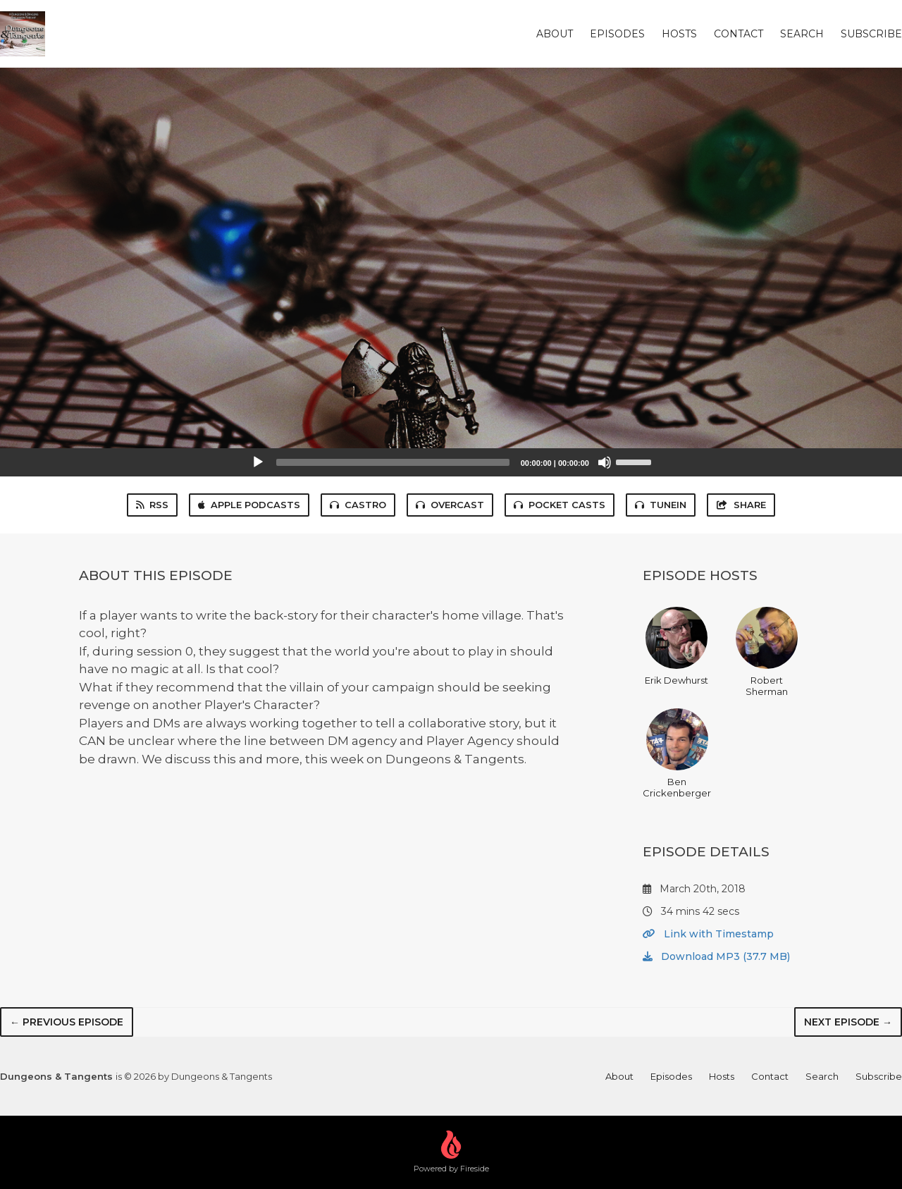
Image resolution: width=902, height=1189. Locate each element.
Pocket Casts (559, 504)
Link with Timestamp (708, 934)
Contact (738, 33)
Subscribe (871, 33)
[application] (451, 462)
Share (740, 504)
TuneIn (660, 504)
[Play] (258, 462)
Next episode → (848, 1022)
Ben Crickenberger (677, 753)
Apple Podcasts (249, 504)
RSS (152, 504)
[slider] (392, 462)
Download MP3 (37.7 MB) (716, 956)
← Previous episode (66, 1022)
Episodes (617, 33)
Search (802, 33)
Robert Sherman (767, 652)
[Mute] (605, 462)
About (554, 33)
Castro (358, 504)
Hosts (679, 33)
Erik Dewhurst (676, 646)
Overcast (450, 504)
